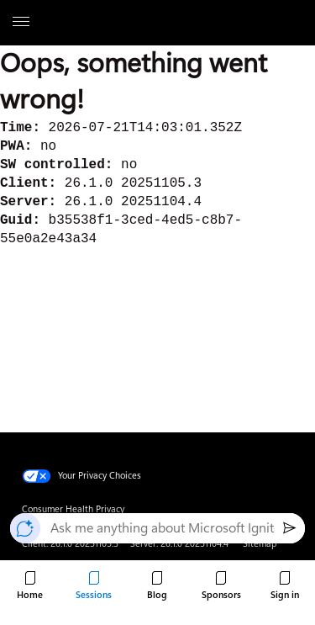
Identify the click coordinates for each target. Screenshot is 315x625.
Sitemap (259, 543)
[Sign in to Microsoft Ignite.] (285, 586)
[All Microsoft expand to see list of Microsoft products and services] (21, 23)
